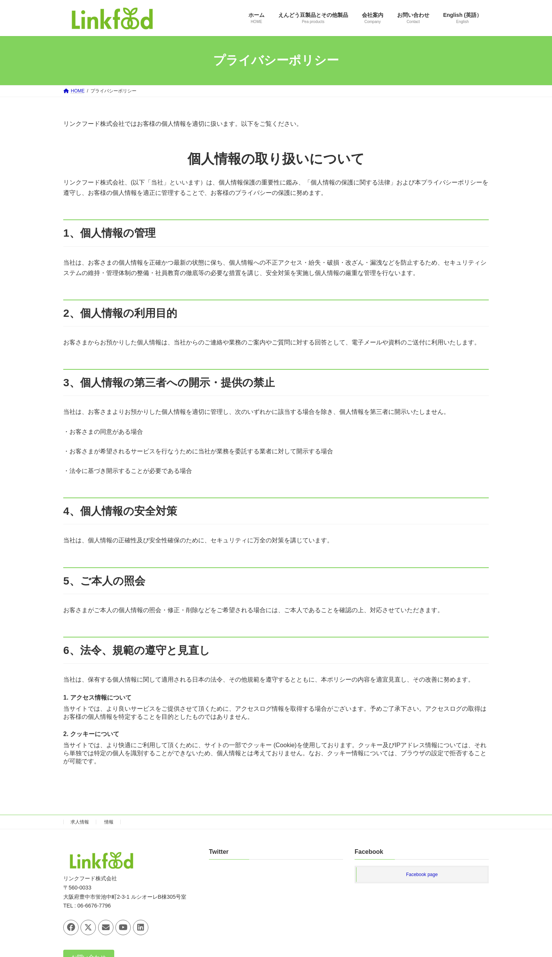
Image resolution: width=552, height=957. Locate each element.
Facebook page (422, 875)
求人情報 (80, 822)
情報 (108, 822)
